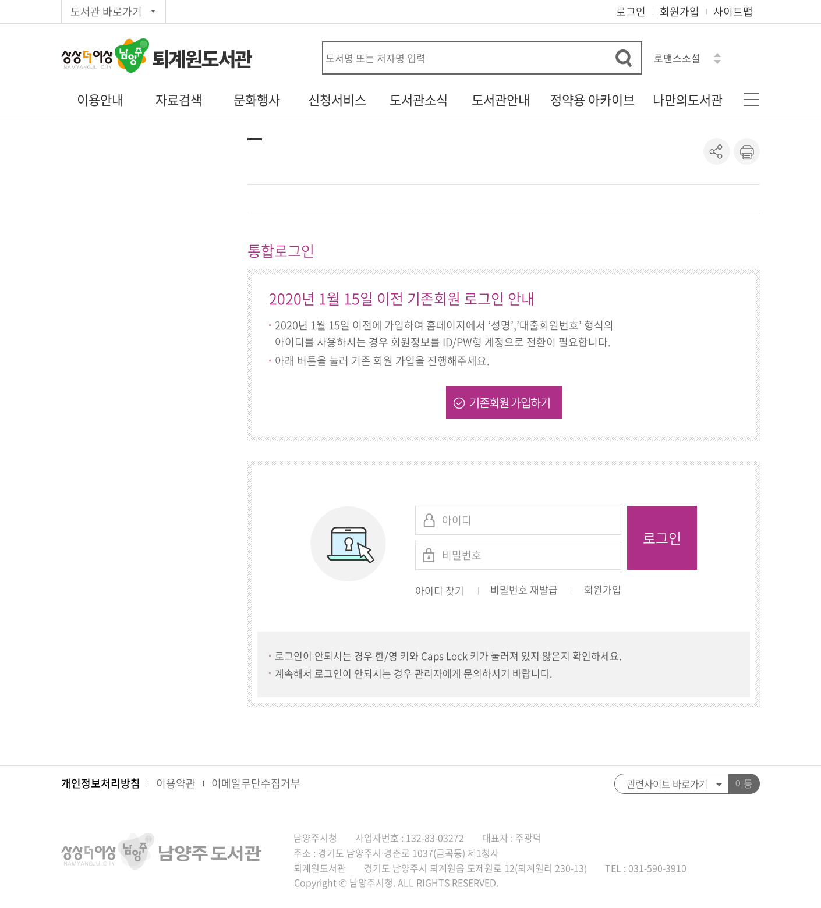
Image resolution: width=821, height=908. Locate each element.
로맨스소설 (677, 58)
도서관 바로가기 (106, 11)
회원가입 (679, 11)
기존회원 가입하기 (509, 402)
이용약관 (176, 783)
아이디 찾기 (439, 590)
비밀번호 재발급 (524, 590)
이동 (743, 783)
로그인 (631, 11)
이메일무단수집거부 (255, 783)
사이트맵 (733, 11)
